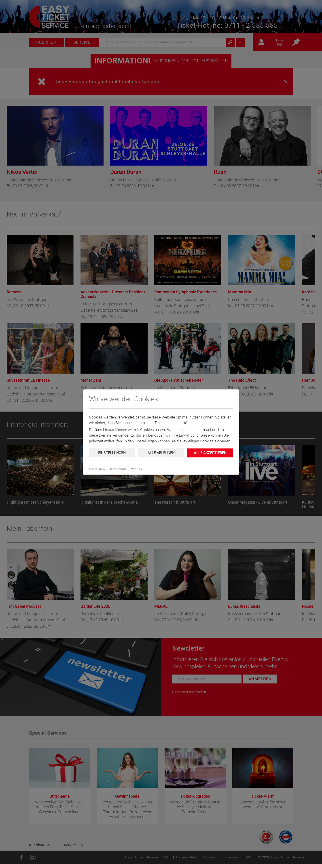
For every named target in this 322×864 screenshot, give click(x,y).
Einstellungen (112, 453)
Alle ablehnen (161, 453)
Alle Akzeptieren (210, 453)
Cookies (136, 469)
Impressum (97, 469)
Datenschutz (118, 469)
